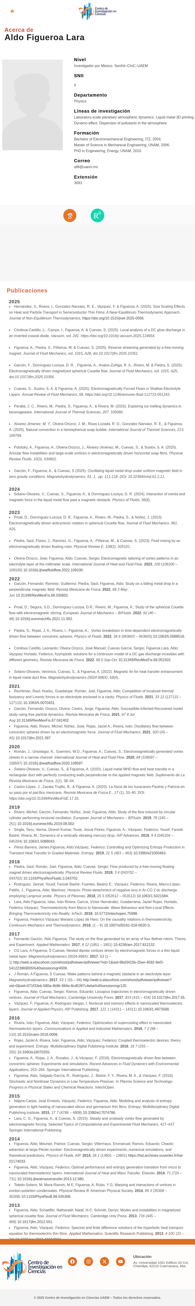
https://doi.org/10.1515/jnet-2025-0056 (113, 884)
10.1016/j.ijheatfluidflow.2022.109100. (53, 1136)
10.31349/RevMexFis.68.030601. (42, 1161)
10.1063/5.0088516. (169, 1202)
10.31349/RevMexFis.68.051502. (145, 1226)
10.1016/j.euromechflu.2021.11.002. (44, 1185)
